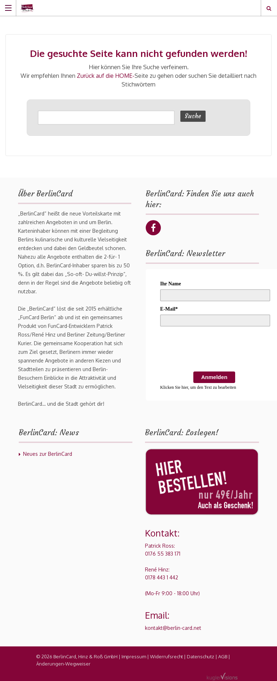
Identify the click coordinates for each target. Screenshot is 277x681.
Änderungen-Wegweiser (63, 664)
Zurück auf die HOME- (106, 75)
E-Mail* (169, 309)
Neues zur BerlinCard (47, 454)
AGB (222, 656)
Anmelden (214, 377)
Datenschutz (200, 656)
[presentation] (215, 350)
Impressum (134, 656)
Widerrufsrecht (166, 656)
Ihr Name (170, 283)
